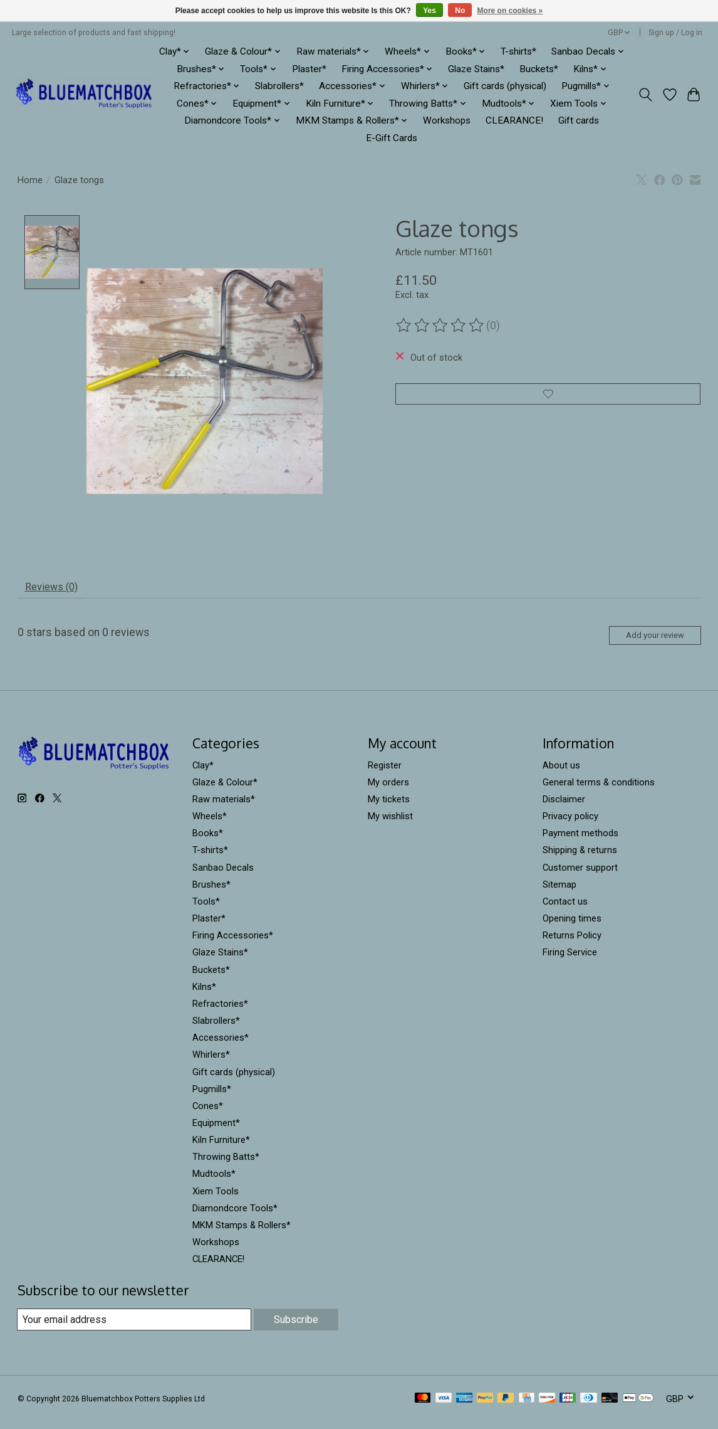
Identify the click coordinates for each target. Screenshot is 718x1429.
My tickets (389, 808)
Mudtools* (214, 1183)
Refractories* (220, 1012)
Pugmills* (211, 1097)
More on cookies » (510, 10)
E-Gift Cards (391, 138)
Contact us (565, 910)
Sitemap (559, 893)
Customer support (580, 876)
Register (385, 774)
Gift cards (578, 120)
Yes (429, 10)
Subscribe (294, 1328)
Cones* (207, 1114)
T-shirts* (518, 51)
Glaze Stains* (476, 69)
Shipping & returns (580, 859)
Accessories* (220, 1047)
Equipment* (216, 1131)
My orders (388, 791)
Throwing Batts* (225, 1166)
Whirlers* (211, 1064)
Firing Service (570, 961)
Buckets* (538, 69)
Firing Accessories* (232, 944)
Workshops (447, 120)
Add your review (645, 642)
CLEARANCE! (514, 120)
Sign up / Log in (675, 32)
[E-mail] (133, 1328)
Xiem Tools (215, 1200)
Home (30, 180)
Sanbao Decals (223, 876)
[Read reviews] (441, 325)
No (460, 10)
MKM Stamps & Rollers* (241, 1234)
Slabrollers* (279, 86)
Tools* (206, 910)
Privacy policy (570, 825)
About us (561, 774)
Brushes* (211, 893)
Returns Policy (572, 944)
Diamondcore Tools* (235, 1217)
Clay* (203, 774)
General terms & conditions (599, 791)
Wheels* (209, 825)
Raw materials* (223, 808)
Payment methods (580, 842)
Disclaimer (564, 808)
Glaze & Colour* (225, 791)
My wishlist (390, 825)
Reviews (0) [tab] (56, 589)
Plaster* (309, 69)
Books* (207, 842)
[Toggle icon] (645, 94)
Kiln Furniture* (221, 1149)
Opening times (572, 927)
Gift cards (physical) (505, 86)
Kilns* (204, 995)
